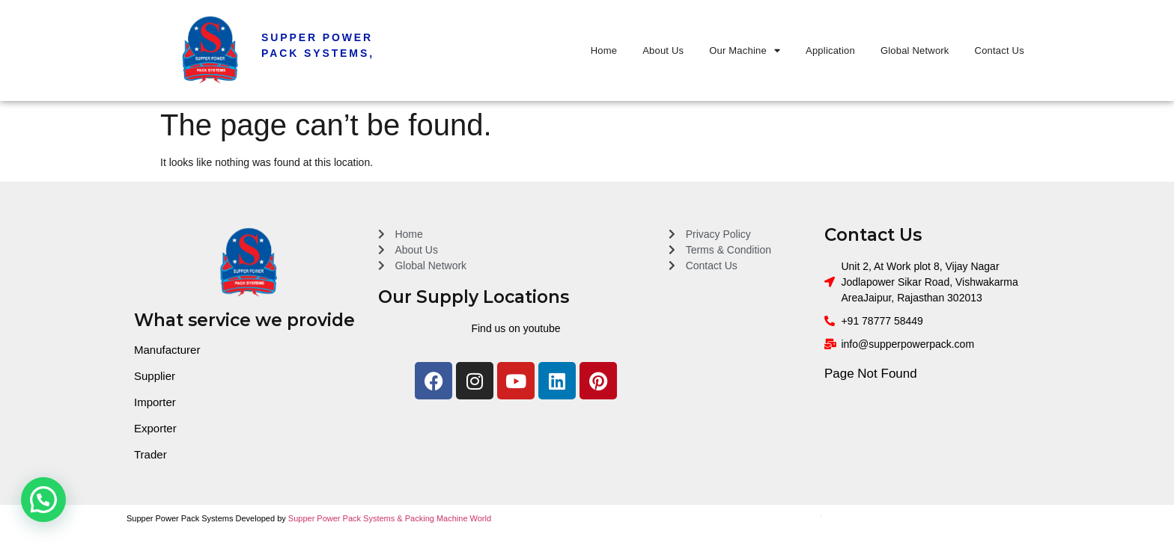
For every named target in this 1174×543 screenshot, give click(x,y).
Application (830, 50)
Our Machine (744, 50)
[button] (43, 499)
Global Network (914, 50)
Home (604, 50)
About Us (663, 50)
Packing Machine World (448, 518)
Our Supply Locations (473, 296)
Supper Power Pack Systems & (346, 518)
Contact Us (999, 50)
